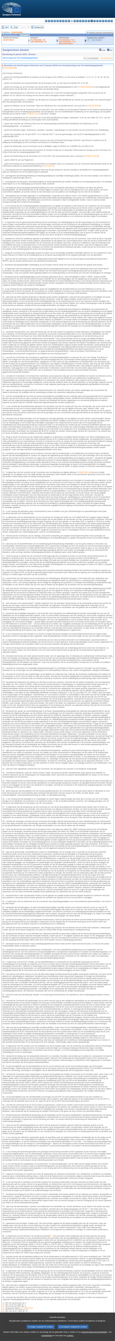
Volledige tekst (38, 27)
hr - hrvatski (75, 21)
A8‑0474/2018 (47, 166)
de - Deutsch (57, 21)
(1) (3, 1303)
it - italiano (77, 21)
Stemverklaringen (66, 43)
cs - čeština (52, 21)
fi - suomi (109, 21)
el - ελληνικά (63, 21)
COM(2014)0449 (93, 106)
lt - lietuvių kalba (83, 21)
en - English (66, 21)
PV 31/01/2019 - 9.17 (67, 40)
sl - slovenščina (106, 21)
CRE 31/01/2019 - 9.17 (67, 42)
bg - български (46, 21)
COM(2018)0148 (84, 472)
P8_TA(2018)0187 (27, 1308)
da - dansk (55, 21)
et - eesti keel (60, 21)
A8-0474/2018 (8, 40)
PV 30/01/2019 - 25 (38, 40)
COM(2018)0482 (85, 87)
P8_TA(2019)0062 (94, 40)
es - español (49, 21)
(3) (3, 1306)
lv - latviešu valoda (80, 21)
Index (6, 27)
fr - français (69, 21)
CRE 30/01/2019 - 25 (38, 42)
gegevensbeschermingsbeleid (94, 1336)
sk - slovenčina (103, 21)
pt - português (97, 21)
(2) (3, 1305)
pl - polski (94, 21)
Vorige (15, 27)
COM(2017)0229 (91, 156)
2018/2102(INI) (16, 32)
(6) (3, 1311)
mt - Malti (89, 21)
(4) (3, 1308)
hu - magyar (86, 21)
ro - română (100, 21)
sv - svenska (112, 21)
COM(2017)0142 (33, 114)
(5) (3, 1310)
